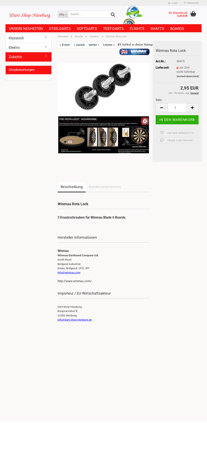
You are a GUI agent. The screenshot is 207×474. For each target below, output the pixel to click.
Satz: (159, 100)
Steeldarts (60, 28)
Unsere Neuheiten (26, 28)
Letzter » (109, 45)
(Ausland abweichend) (187, 76)
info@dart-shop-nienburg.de (75, 319)
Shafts (157, 28)
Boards (177, 28)
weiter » (94, 45)
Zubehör (15, 57)
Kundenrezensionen (105, 187)
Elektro (14, 47)
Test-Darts (113, 28)
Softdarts (87, 28)
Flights (137, 28)
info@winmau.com (69, 272)
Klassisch (16, 38)
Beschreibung (72, 187)
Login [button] (173, 3)
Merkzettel (191, 3)
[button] (162, 107)
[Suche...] (63, 14)
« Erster (65, 45)
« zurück (79, 45)
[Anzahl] (177, 107)
